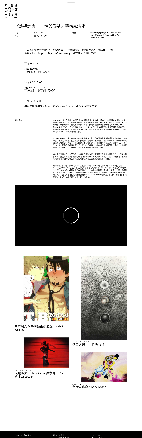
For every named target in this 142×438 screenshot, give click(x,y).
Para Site (14, 11)
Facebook (96, 435)
